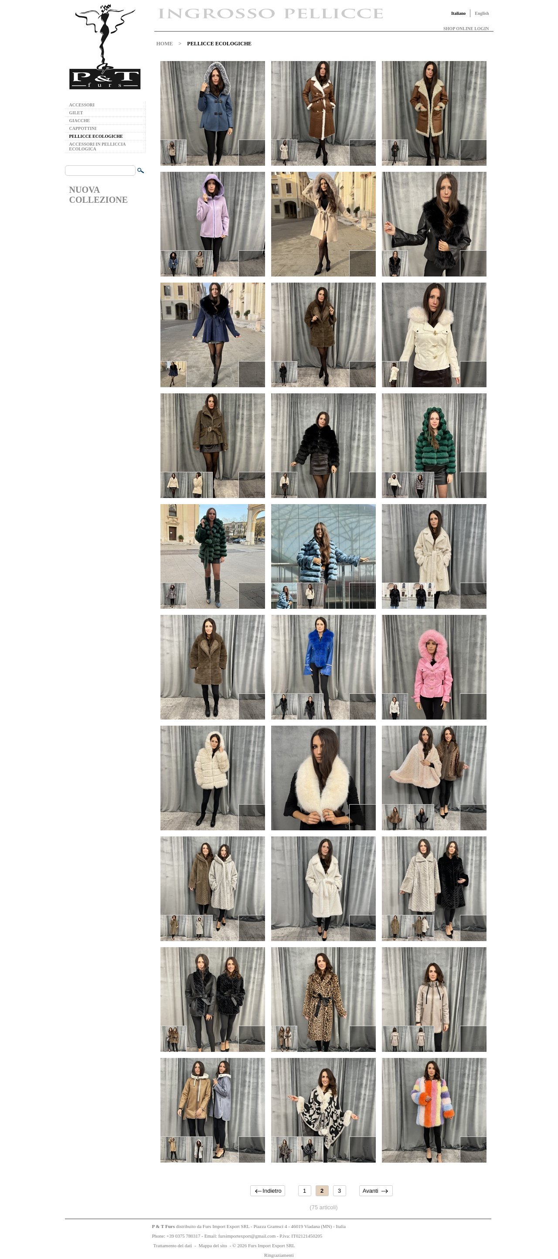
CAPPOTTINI (83, 128)
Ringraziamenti (279, 1255)
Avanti (370, 1190)
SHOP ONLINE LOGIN (466, 28)
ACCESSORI (82, 104)
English (482, 13)
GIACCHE (79, 120)
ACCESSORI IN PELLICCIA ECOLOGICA (97, 146)
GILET (76, 112)
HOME (165, 44)
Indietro (271, 1190)
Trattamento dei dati (172, 1245)
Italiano (458, 13)
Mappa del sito (212, 1245)
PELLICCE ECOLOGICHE (96, 136)
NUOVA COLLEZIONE (98, 195)
